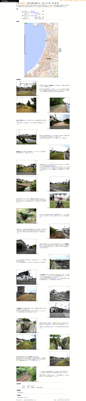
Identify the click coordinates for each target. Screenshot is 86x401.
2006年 (60, 50)
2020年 (60, 51)
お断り (61, 398)
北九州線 (65, 0)
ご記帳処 (18, 395)
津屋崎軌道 (71, 0)
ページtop (68, 398)
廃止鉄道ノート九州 (77, 0)
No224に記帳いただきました (43, 396)
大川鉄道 (61, 0)
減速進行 (84, 0)
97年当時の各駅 (43, 391)
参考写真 (18, 390)
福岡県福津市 (22, 3)
